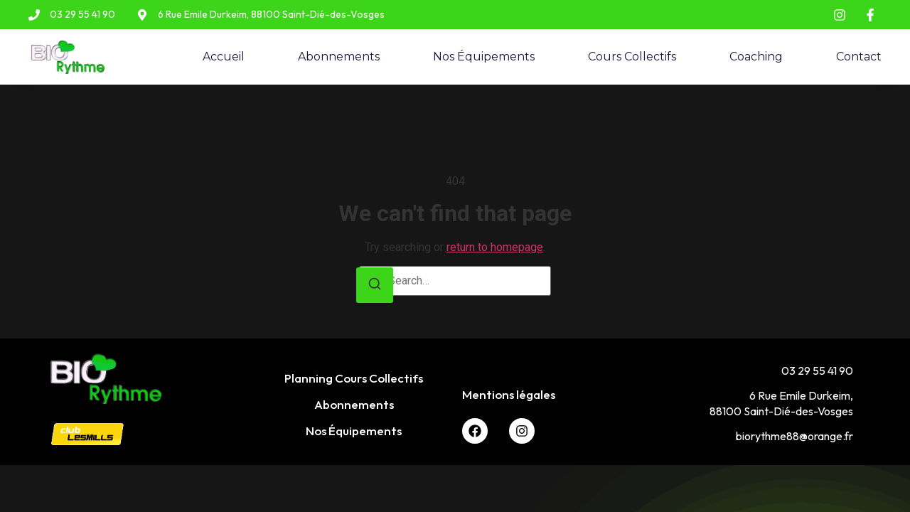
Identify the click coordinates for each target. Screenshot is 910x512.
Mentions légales (508, 394)
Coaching (756, 56)
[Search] (374, 285)
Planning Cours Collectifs (353, 377)
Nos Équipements (484, 56)
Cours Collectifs (632, 56)
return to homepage (494, 247)
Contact (859, 56)
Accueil (224, 56)
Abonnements (339, 56)
